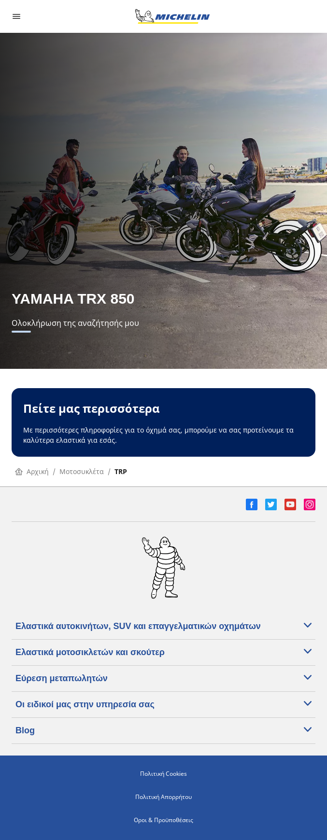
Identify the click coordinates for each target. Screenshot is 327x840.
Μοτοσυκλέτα (81, 471)
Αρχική (32, 471)
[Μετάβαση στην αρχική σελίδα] (172, 16)
